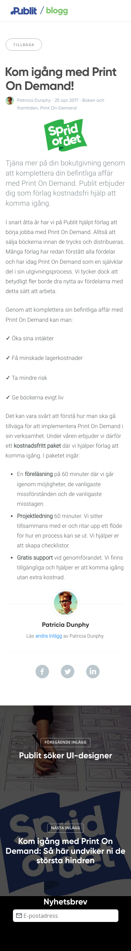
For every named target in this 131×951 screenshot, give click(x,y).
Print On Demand (58, 108)
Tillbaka (24, 44)
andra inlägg (48, 636)
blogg (54, 11)
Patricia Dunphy (34, 100)
